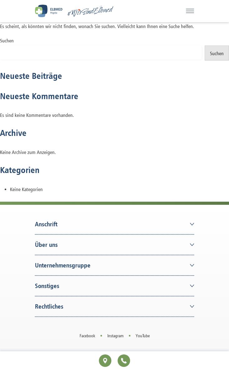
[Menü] (190, 11)
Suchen (7, 41)
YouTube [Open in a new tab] (143, 335)
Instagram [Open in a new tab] (115, 335)
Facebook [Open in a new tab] (87, 335)
